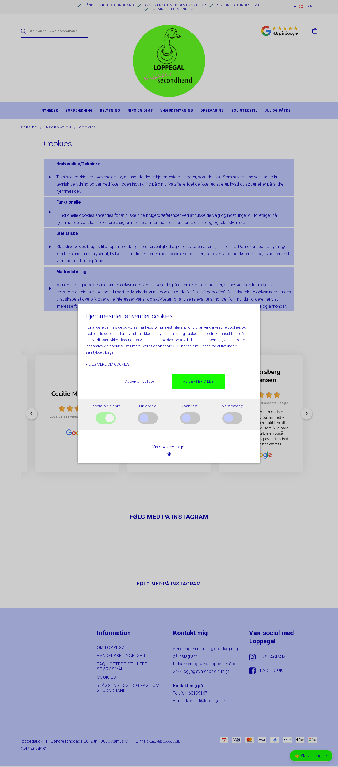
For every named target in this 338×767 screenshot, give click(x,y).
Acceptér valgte (139, 382)
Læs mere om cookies (107, 364)
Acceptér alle (198, 382)
